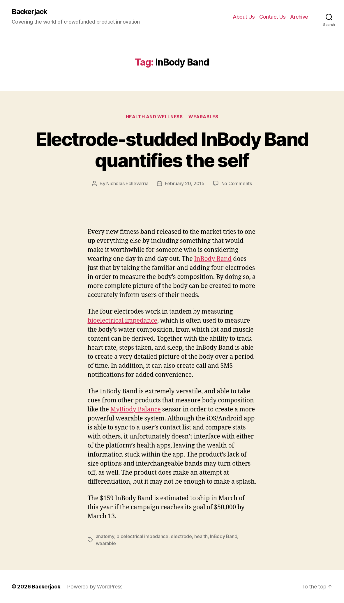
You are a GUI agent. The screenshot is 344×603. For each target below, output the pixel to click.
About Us (244, 17)
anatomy (105, 536)
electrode (181, 536)
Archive (299, 17)
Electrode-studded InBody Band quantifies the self (172, 149)
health (200, 536)
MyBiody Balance (135, 409)
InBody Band (213, 259)
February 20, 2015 (184, 183)
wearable (106, 543)
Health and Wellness (154, 116)
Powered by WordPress (95, 586)
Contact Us (272, 17)
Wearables (203, 116)
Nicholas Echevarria (127, 183)
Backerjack (29, 11)
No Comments (236, 183)
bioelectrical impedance (122, 321)
